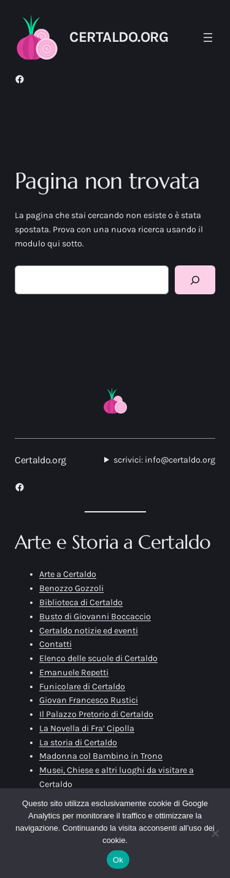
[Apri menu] (208, 37)
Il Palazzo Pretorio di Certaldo (96, 714)
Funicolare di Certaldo (82, 686)
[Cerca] (195, 279)
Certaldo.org (118, 36)
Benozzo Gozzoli (71, 588)
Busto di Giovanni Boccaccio (95, 616)
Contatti (55, 644)
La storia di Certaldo (78, 742)
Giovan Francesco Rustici (88, 700)
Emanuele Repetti (74, 672)
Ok (118, 859)
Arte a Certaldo (67, 574)
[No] (215, 833)
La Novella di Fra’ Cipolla (86, 728)
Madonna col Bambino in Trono (101, 756)
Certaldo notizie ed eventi (88, 630)
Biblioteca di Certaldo (81, 602)
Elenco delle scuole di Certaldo (98, 658)
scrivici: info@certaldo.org (164, 460)
